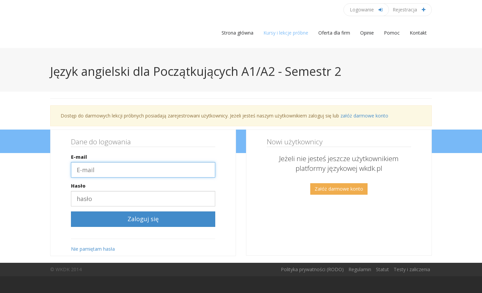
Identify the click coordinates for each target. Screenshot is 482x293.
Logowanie (366, 9)
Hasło (78, 186)
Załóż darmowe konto (339, 189)
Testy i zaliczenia (412, 269)
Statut (382, 269)
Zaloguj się (143, 219)
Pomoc (392, 33)
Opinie (367, 33)
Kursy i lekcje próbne (285, 33)
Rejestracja (409, 9)
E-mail (79, 157)
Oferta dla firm (334, 33)
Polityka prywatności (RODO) (312, 269)
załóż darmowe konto (364, 115)
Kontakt (418, 33)
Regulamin (359, 269)
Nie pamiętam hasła (93, 249)
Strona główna (237, 33)
